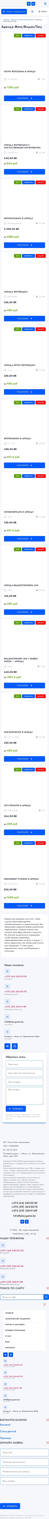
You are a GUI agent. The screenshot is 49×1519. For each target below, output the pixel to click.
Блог (7, 1342)
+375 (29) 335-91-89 (15, 1006)
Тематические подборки (17, 1319)
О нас (8, 1336)
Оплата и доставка (15, 1324)
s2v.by (33, 1233)
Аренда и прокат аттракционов (22, 19)
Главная (6, 19)
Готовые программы (15, 1330)
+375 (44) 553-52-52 (15, 976)
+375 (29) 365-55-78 (15, 991)
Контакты (10, 1347)
